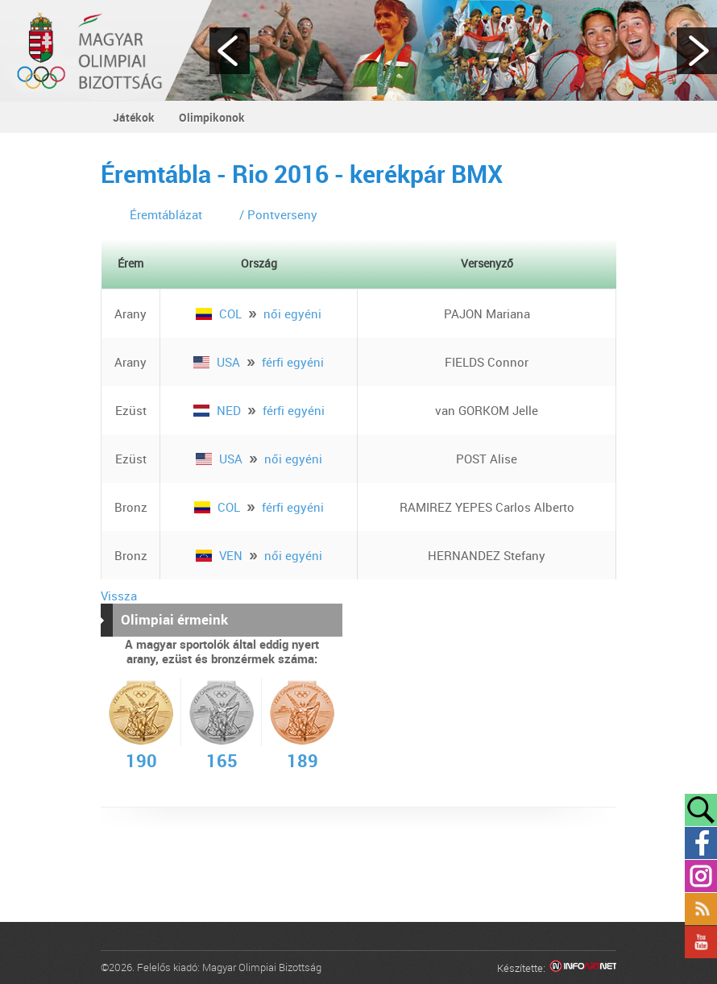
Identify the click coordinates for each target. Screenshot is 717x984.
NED (218, 410)
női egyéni (292, 313)
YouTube (701, 942)
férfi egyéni (293, 362)
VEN (221, 555)
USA (218, 362)
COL (220, 313)
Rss (701, 909)
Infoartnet (582, 968)
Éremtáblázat (166, 214)
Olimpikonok (212, 117)
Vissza (119, 595)
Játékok (134, 117)
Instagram (701, 876)
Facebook (701, 843)
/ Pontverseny (278, 214)
